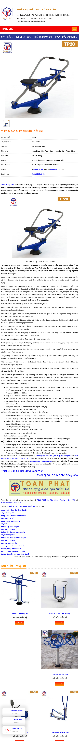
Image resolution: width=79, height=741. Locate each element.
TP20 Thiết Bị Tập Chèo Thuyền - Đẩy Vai (56, 500)
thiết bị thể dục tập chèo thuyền (13, 532)
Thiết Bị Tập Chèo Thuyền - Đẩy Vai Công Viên (54, 456)
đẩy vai (4, 524)
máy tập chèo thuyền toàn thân (13, 546)
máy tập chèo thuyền (9, 543)
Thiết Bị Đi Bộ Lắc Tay (60, 732)
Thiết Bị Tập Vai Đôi (59, 674)
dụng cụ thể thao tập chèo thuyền (14, 510)
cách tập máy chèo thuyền (11, 549)
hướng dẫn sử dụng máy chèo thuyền (15, 554)
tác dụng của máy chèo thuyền (13, 551)
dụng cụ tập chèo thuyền (10, 521)
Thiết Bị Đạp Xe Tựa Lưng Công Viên (22, 471)
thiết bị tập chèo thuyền (10, 527)
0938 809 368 (38, 169)
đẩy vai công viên (8, 513)
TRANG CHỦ (7, 29)
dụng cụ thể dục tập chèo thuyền (13, 516)
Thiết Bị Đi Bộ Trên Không (59, 613)
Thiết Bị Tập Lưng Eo (19, 614)
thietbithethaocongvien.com (11, 503)
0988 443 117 (55, 169)
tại (73, 456)
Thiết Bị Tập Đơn (38, 174)
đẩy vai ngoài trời (7, 518)
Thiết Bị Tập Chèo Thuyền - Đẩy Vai (21, 506)
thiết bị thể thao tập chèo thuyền (13, 537)
